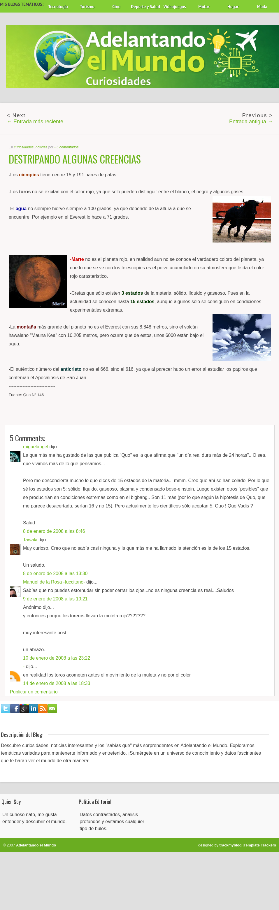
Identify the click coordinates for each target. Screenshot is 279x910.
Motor (203, 6)
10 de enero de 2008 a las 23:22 (56, 658)
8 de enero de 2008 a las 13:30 (55, 573)
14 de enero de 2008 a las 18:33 (56, 683)
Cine (116, 6)
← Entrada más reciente (35, 121)
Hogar (232, 6)
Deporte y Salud (145, 6)
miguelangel (35, 446)
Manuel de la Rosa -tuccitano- (54, 581)
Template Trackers (260, 845)
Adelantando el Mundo (36, 845)
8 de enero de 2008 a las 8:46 (54, 531)
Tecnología (58, 6)
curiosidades (24, 147)
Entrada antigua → (251, 121)
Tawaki (30, 539)
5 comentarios (67, 147)
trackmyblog (231, 845)
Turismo (87, 6)
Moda (262, 6)
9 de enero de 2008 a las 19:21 (55, 598)
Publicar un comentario (34, 691)
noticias (42, 147)
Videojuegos (175, 6)
